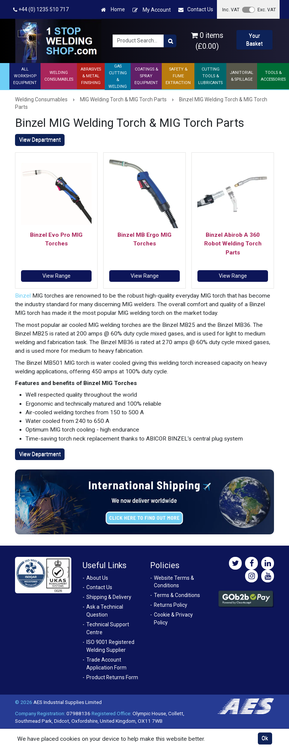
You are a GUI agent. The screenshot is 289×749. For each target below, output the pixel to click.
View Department (40, 140)
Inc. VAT (230, 9)
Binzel (23, 295)
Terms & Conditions (177, 595)
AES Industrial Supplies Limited (67, 702)
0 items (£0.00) (207, 41)
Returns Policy (170, 605)
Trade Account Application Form (106, 664)
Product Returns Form (112, 677)
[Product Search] (170, 41)
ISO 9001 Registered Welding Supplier (110, 646)
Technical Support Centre (107, 628)
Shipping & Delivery (108, 597)
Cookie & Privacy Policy (173, 619)
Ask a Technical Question (104, 611)
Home (113, 9)
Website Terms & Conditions (174, 582)
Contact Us (195, 9)
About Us (97, 578)
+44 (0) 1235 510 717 (41, 9)
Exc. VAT (266, 9)
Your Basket (254, 40)
